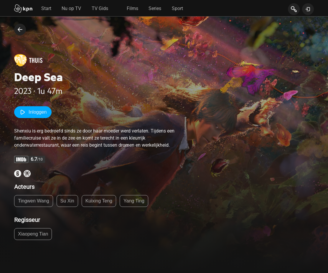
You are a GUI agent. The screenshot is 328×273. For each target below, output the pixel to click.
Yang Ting (133, 200)
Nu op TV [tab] (71, 8)
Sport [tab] (177, 8)
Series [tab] (155, 8)
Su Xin (67, 200)
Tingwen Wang (33, 200)
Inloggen (33, 112)
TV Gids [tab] (100, 8)
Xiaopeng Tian (33, 233)
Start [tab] (46, 8)
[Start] (23, 9)
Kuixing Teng (98, 200)
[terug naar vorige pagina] (20, 29)
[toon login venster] (308, 9)
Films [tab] (132, 8)
